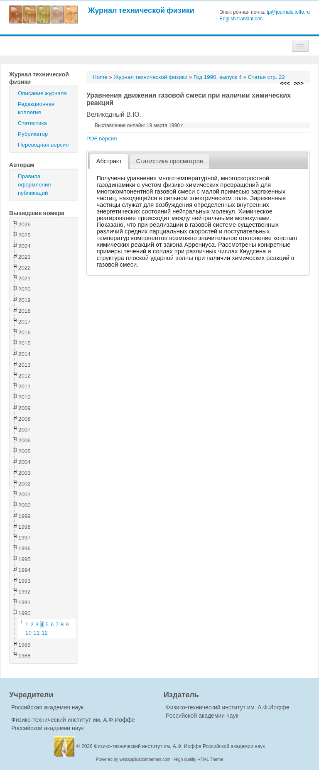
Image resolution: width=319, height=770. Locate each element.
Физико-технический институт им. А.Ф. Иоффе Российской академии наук (179, 746)
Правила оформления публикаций (34, 184)
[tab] (109, 161)
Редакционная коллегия (36, 108)
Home (100, 77)
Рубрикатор (33, 134)
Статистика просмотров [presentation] (169, 161)
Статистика (32, 123)
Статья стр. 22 (266, 77)
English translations (241, 19)
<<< (285, 83)
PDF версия (101, 138)
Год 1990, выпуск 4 (218, 77)
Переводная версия (43, 145)
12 (45, 633)
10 (28, 633)
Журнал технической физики (141, 10)
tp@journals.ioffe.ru (288, 12)
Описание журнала (42, 93)
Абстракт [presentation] (109, 161)
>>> (299, 83)
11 (37, 633)
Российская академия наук (47, 707)
